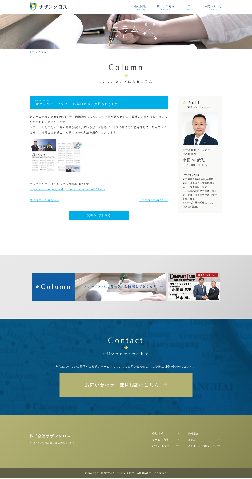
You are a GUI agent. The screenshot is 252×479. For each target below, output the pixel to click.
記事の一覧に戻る (99, 215)
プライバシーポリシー (202, 447)
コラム (189, 8)
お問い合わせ (213, 8)
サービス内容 (165, 8)
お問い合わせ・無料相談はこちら (122, 385)
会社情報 (140, 8)
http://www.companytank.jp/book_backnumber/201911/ (68, 189)
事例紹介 (193, 435)
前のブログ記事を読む (44, 200)
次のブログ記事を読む (153, 200)
